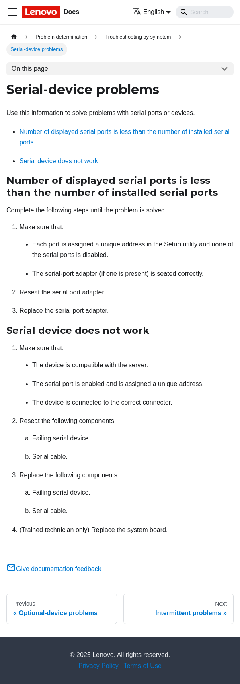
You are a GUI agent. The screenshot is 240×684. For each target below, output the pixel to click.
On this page (30, 68)
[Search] (205, 12)
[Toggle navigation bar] (12, 12)
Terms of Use (143, 665)
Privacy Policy (98, 665)
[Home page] (14, 37)
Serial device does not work (58, 161)
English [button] (148, 11)
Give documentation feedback (53, 568)
